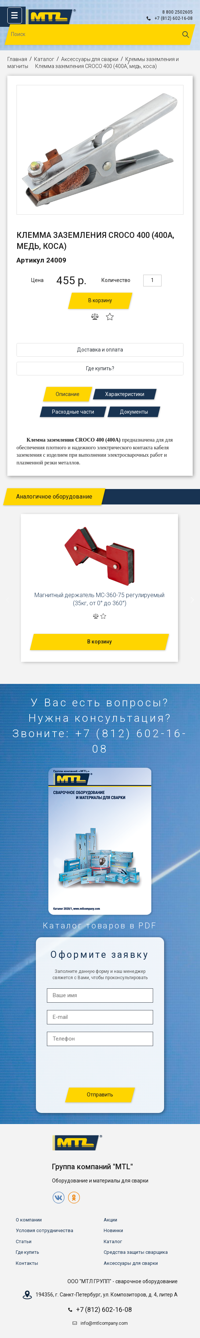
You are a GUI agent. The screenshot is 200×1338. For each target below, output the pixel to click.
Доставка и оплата (100, 350)
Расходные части (73, 412)
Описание (67, 394)
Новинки (113, 1230)
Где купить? (100, 368)
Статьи (24, 1241)
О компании (29, 1220)
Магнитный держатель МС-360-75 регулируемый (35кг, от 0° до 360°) (99, 599)
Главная (17, 59)
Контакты (27, 1263)
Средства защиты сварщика (136, 1252)
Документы (134, 412)
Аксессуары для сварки (89, 59)
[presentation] (8, 599)
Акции (110, 1220)
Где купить (27, 1252)
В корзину (100, 300)
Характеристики (124, 394)
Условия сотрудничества (44, 1230)
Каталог (44, 59)
